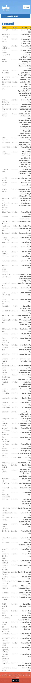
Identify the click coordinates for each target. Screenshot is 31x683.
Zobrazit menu (10, 16)
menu (26, 7)
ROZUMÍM (15, 680)
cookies (17, 677)
